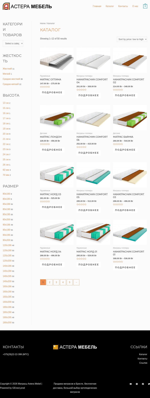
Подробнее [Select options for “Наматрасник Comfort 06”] (91, 154)
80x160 (6, 191)
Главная (97, 6)
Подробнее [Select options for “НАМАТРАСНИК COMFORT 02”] (128, 95)
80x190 (6, 206)
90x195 (6, 231)
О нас (135, 6)
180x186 (7, 301)
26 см (5, 162)
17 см (5, 117)
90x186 (6, 221)
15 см (5, 107)
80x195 (6, 211)
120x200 (7, 256)
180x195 (7, 311)
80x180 (6, 196)
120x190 (7, 246)
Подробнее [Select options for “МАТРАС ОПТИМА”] (55, 92)
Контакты (123, 6)
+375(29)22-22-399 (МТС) (16, 348)
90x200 (6, 236)
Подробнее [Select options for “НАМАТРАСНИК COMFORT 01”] (128, 269)
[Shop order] (132, 39)
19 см (5, 127)
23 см (5, 147)
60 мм (6, 167)
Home (42, 23)
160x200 (7, 296)
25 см (5, 157)
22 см (5, 142)
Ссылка (143, 356)
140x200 (7, 276)
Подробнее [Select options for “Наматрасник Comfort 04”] (91, 95)
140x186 (7, 261)
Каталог (110, 6)
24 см (5, 152)
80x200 (6, 216)
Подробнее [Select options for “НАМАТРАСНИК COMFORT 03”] (128, 213)
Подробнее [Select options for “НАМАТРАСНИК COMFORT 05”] (91, 213)
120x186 (7, 241)
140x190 (7, 266)
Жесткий (7, 68)
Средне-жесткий (11, 78)
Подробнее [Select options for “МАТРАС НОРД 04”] (55, 269)
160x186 (7, 281)
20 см (5, 132)
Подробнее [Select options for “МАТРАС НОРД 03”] (55, 210)
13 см (5, 102)
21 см (5, 137)
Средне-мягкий (10, 83)
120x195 (7, 251)
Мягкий (6, 73)
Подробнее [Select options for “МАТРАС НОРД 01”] (91, 269)
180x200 (7, 316)
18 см (5, 122)
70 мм (6, 172)
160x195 (7, 291)
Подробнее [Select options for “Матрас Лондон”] (55, 151)
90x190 (6, 226)
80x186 (6, 201)
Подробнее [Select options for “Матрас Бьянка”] (128, 151)
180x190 (7, 306)
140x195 (7, 271)
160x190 (7, 286)
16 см (5, 112)
